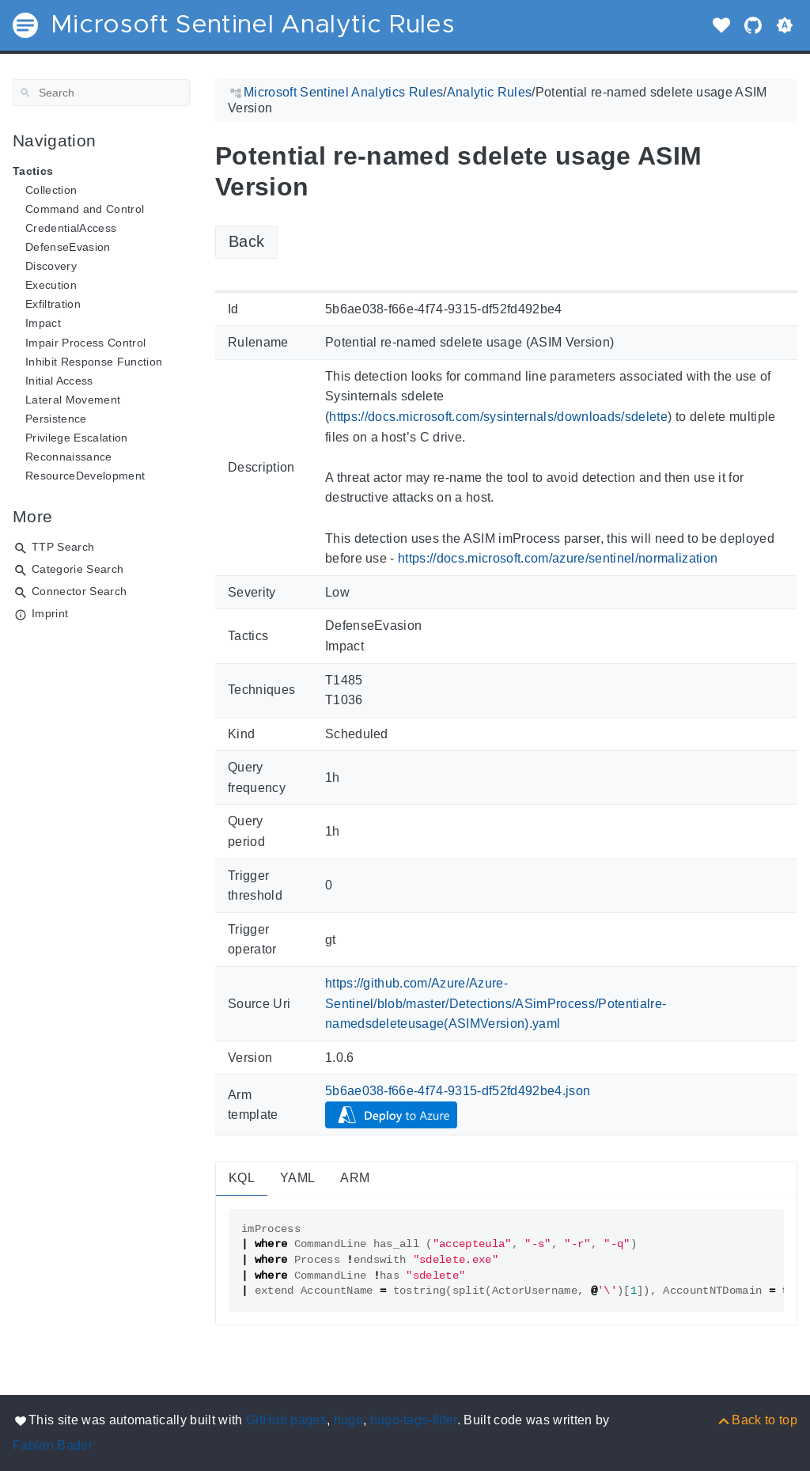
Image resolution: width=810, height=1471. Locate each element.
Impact (43, 323)
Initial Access (59, 380)
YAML (297, 1178)
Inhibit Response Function (93, 361)
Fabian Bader (53, 1445)
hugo (348, 1420)
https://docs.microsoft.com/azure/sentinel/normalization (557, 558)
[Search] (101, 92)
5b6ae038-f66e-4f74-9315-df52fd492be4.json (458, 1091)
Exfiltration (53, 304)
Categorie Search (77, 569)
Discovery (51, 266)
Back (246, 241)
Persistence (56, 418)
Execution (51, 285)
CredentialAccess (70, 228)
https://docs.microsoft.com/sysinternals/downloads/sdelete (498, 416)
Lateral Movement (72, 399)
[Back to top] (756, 1420)
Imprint (50, 613)
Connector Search (79, 591)
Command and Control (84, 209)
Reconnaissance (68, 456)
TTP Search (63, 546)
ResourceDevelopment (85, 475)
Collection (51, 190)
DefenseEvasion (68, 247)
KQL (242, 1178)
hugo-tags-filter (413, 1420)
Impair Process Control (85, 342)
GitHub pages (286, 1420)
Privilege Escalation (76, 437)
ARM (354, 1178)
